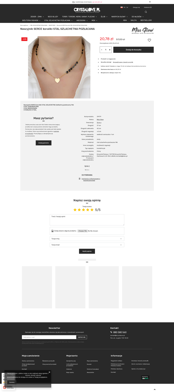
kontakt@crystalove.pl (117, 335)
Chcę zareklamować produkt (28, 364)
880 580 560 (119, 332)
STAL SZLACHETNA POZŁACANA (57, 20)
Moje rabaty (70, 372)
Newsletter (54, 330)
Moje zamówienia (92, 361)
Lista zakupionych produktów (72, 364)
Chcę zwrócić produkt (49, 364)
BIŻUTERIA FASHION (30, 20)
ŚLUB (103, 17)
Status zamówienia (28, 361)
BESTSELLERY (146, 20)
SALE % (133, 20)
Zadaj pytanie (43, 143)
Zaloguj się (136, 7)
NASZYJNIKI (52, 25)
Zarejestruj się (71, 361)
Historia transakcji (93, 369)
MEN (93, 20)
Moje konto (71, 355)
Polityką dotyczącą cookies (15, 375)
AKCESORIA (80, 20)
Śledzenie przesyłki (48, 361)
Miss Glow (100, 119)
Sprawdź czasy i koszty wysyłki (123, 62)
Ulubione (148, 7)
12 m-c (99, 122)
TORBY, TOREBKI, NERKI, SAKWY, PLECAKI (78, 17)
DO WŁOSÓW (136, 17)
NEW (125, 20)
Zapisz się (81, 337)
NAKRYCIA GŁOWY (118, 17)
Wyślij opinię (87, 251)
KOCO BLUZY (53, 17)
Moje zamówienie (30, 355)
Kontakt (24, 369)
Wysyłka (103, 62)
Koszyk (89, 364)
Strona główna (24, 25)
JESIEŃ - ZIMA (36, 17)
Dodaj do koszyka (133, 50)
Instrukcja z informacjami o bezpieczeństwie (91, 179)
